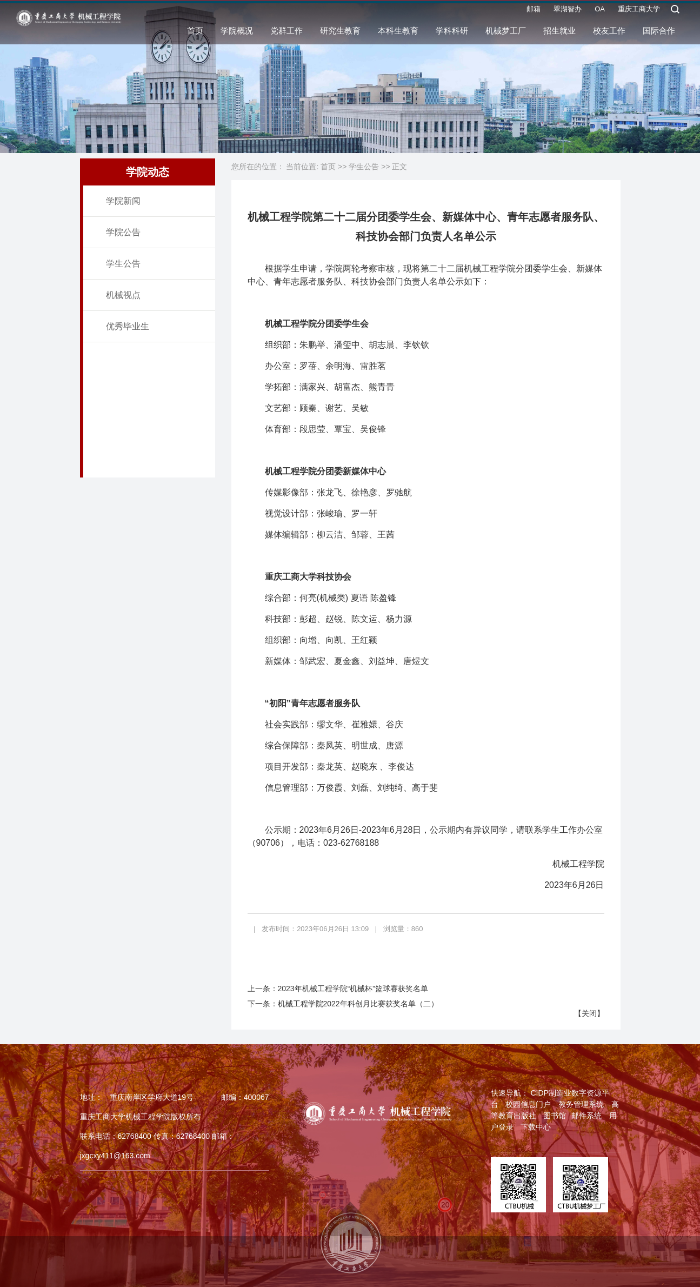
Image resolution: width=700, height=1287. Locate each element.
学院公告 (123, 232)
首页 (195, 33)
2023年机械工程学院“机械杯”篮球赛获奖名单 (353, 988)
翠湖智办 (568, 12)
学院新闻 (123, 200)
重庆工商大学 (639, 12)
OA (600, 12)
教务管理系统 (581, 1104)
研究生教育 (340, 33)
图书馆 (554, 1115)
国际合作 (659, 33)
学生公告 (123, 263)
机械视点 (123, 295)
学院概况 (237, 33)
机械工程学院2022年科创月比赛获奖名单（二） (358, 1003)
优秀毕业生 (127, 326)
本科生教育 (398, 33)
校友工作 (609, 33)
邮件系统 (586, 1115)
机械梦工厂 (505, 33)
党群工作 (286, 33)
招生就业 (559, 33)
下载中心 (536, 1127)
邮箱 (533, 12)
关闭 (589, 1013)
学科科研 (452, 33)
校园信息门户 (528, 1104)
